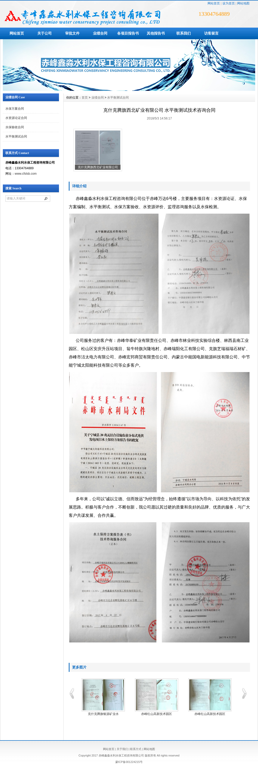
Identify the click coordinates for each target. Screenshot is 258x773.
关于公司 (44, 33)
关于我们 (122, 749)
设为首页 (228, 3)
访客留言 (211, 33)
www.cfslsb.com (26, 173)
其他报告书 (156, 33)
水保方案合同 (14, 108)
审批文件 (72, 33)
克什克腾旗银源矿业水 (103, 714)
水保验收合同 (14, 127)
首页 (85, 97)
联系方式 (135, 749)
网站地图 (243, 3)
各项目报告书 (128, 33)
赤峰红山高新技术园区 (156, 714)
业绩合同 (100, 33)
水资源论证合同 (16, 118)
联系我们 (183, 33)
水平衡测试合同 (16, 136)
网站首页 (214, 3)
